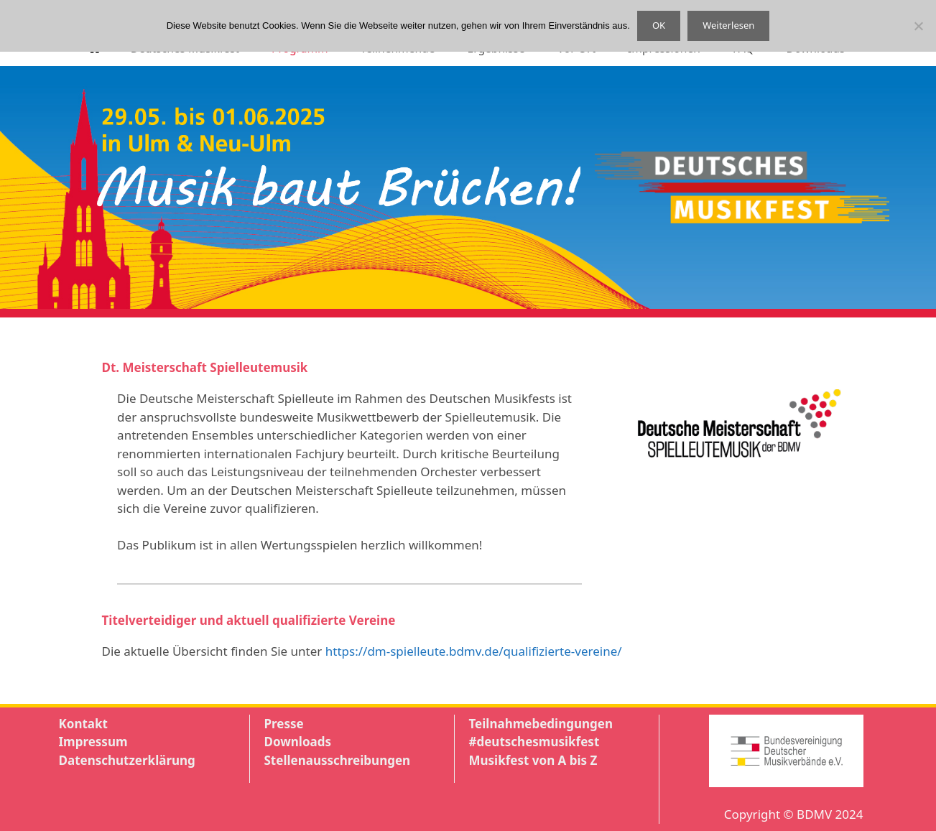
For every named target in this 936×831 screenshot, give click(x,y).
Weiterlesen (728, 25)
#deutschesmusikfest (534, 741)
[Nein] (918, 26)
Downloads (297, 741)
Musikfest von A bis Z (533, 760)
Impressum (93, 741)
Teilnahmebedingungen (541, 723)
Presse (284, 723)
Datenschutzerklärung (127, 760)
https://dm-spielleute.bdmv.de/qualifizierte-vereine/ (473, 651)
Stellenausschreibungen (337, 760)
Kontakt (83, 723)
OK (658, 25)
